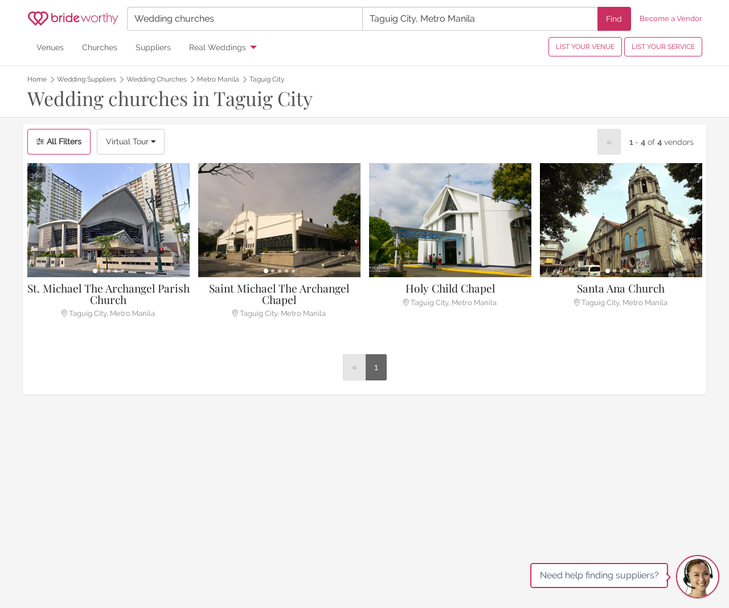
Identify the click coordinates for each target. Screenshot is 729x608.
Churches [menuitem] (99, 47)
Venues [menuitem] (50, 47)
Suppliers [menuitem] (153, 47)
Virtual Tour (130, 141)
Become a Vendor (671, 18)
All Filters (58, 141)
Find (614, 18)
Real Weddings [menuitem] (217, 47)
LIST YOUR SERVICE (663, 47)
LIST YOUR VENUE (585, 47)
